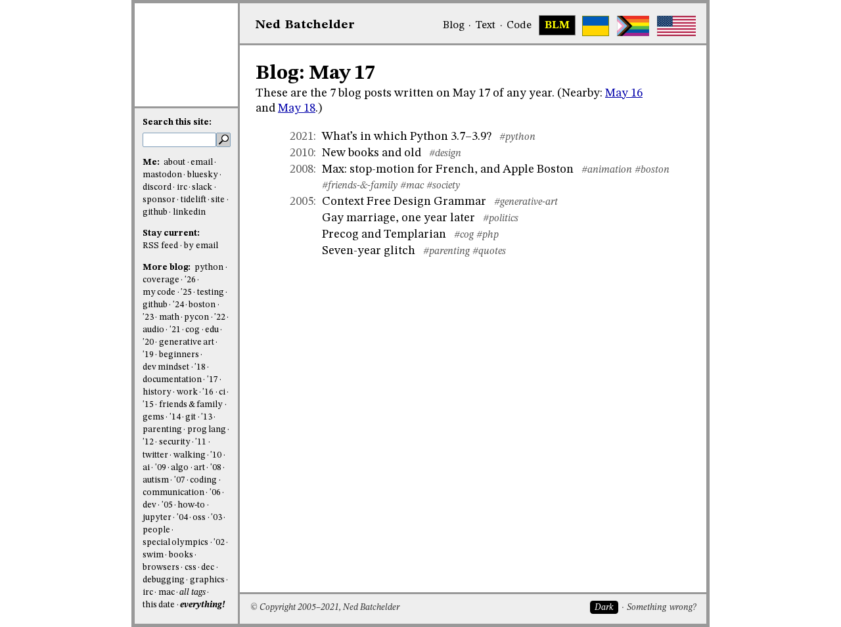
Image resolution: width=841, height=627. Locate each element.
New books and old (371, 153)
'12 (148, 442)
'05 (167, 505)
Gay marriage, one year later (398, 218)
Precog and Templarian (384, 234)
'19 (148, 355)
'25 (186, 292)
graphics (207, 580)
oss (199, 517)
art (199, 468)
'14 (175, 417)
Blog (454, 25)
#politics (500, 218)
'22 (219, 317)
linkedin (189, 212)
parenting (162, 429)
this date (159, 605)
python (208, 267)
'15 (148, 404)
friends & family (191, 404)
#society (443, 186)
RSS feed (160, 246)
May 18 (296, 108)
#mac (412, 186)
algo (180, 468)
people (156, 530)
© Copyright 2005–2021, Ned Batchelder (324, 607)
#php (487, 235)
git (190, 417)
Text (485, 25)
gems (153, 417)
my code (159, 292)
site (218, 200)
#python (517, 137)
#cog (464, 235)
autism (156, 480)
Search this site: (177, 122)
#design (445, 153)
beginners (179, 355)
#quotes (489, 251)
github (155, 212)
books (181, 555)
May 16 (624, 93)
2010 (301, 153)
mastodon (162, 175)
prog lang (206, 429)
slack (202, 187)
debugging (164, 580)
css (190, 567)
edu (212, 330)
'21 (175, 330)
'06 (215, 492)
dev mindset (166, 367)
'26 (190, 280)
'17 (212, 380)
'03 (216, 517)
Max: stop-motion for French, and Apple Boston (448, 169)
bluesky (202, 175)
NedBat (305, 25)
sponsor (159, 200)
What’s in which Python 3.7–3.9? (406, 136)
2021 (301, 136)
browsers (161, 567)
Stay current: (171, 233)
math (169, 317)
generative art (186, 342)
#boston (652, 170)
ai (146, 468)
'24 (178, 305)
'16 (208, 392)
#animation (606, 170)
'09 (160, 468)
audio (153, 330)
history (157, 392)
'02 (219, 542)
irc (182, 187)
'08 (215, 468)
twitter (155, 455)
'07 (179, 480)
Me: (152, 162)
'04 (182, 517)
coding (203, 480)
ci (222, 392)
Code (519, 25)
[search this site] (179, 140)
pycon (196, 317)
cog (192, 330)
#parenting (446, 251)
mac (166, 592)
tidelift (193, 200)
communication (173, 492)
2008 (301, 169)
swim (153, 555)
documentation (172, 380)
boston (202, 305)
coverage (161, 280)
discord (157, 187)
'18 (200, 367)
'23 (148, 317)
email (202, 162)
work (187, 392)
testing (210, 292)
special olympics (175, 542)
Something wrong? (661, 607)
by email (201, 246)
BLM (557, 25)
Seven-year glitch (368, 251)
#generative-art (526, 202)
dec (207, 567)
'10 (215, 455)
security (175, 442)
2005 (301, 201)
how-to (191, 505)
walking (189, 455)
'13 (206, 417)
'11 (200, 442)
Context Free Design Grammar (404, 201)
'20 (148, 342)
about (174, 162)
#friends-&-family (360, 186)
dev (149, 505)
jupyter (157, 517)
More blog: (168, 267)
